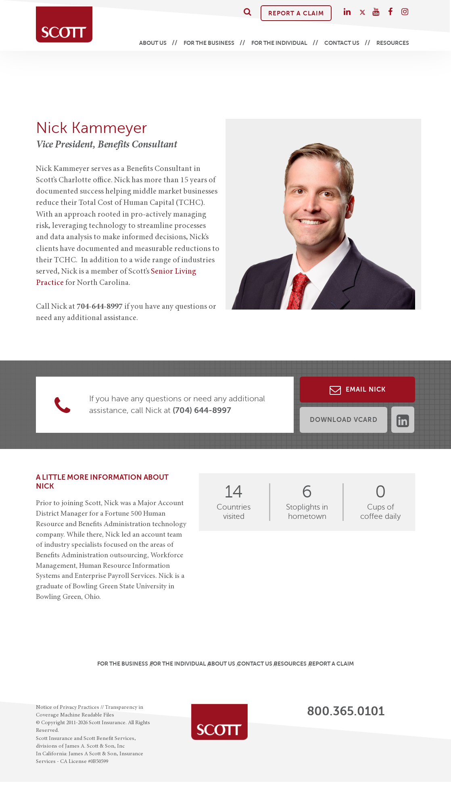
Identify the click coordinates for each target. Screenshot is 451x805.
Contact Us (341, 43)
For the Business (209, 43)
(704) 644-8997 (202, 410)
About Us (153, 43)
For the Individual (279, 43)
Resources (392, 43)
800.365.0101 (345, 711)
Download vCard (344, 420)
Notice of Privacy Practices (67, 707)
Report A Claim (296, 13)
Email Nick (358, 390)
